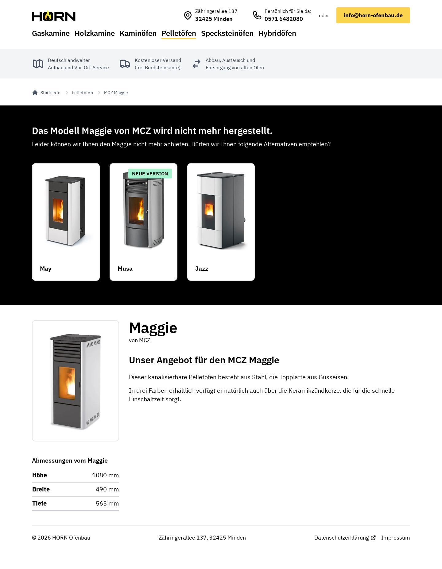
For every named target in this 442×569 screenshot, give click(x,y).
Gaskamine (51, 33)
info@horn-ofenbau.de (373, 15)
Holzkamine (95, 33)
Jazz (201, 268)
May (45, 268)
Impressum (395, 537)
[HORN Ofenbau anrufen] (282, 15)
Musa (125, 268)
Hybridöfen (277, 33)
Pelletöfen (178, 33)
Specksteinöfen (227, 33)
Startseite (46, 93)
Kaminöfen (138, 33)
